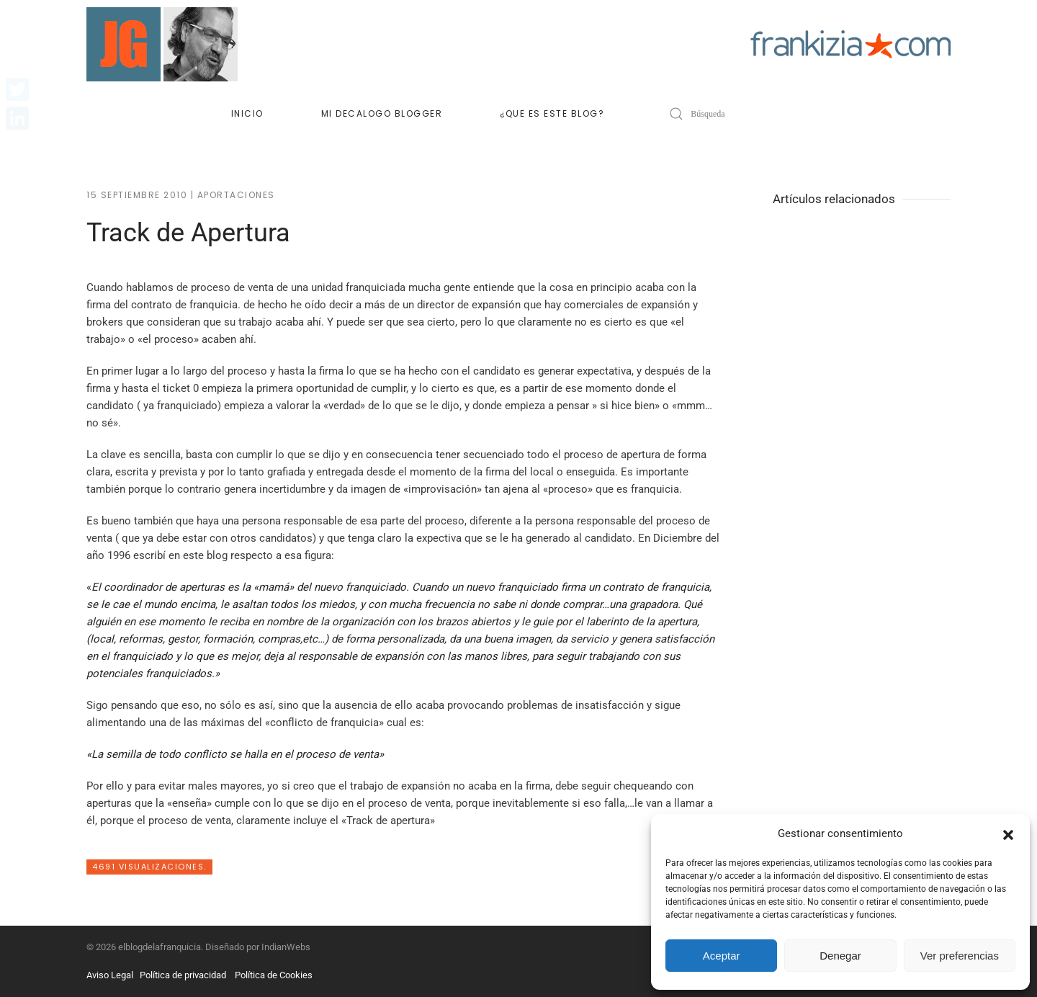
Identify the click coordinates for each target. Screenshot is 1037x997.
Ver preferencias (959, 955)
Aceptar (721, 955)
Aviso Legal (109, 975)
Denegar (840, 955)
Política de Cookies (274, 975)
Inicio (247, 113)
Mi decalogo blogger (382, 113)
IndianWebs (285, 947)
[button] (1008, 833)
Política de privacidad (183, 975)
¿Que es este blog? (552, 113)
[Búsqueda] (748, 113)
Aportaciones (236, 195)
